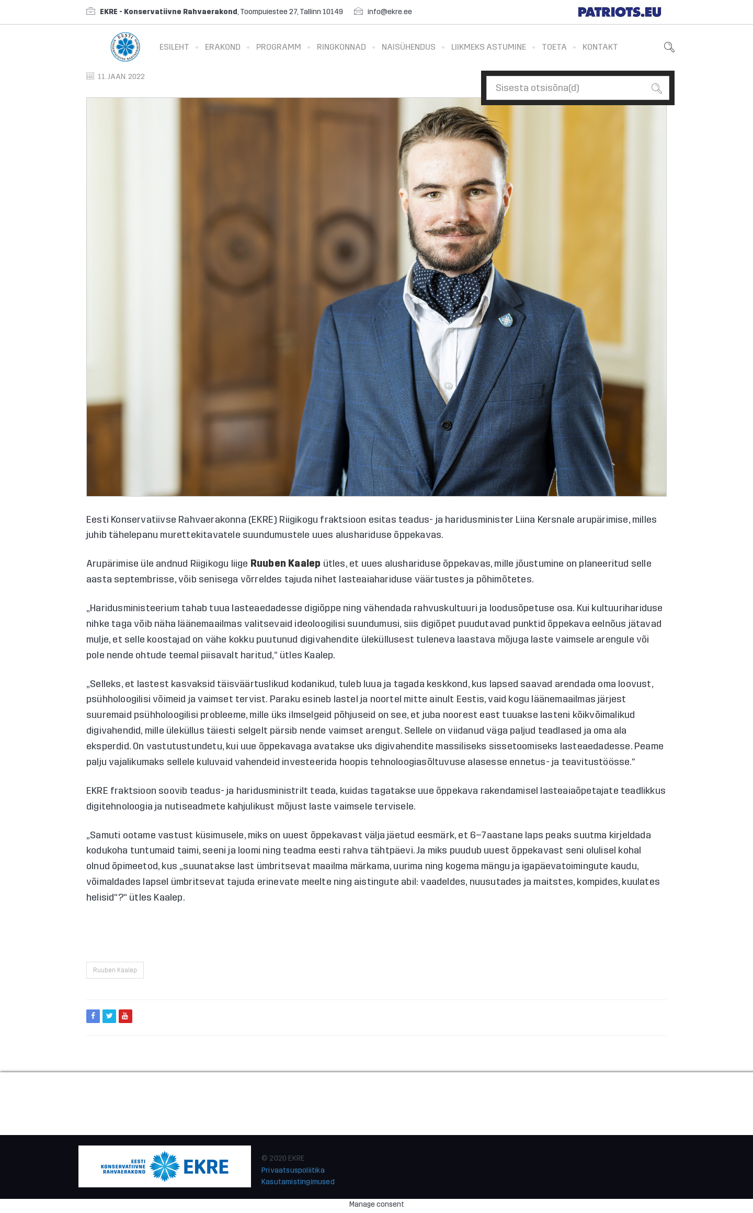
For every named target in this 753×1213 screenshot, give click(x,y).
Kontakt (600, 47)
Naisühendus (409, 47)
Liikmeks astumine (488, 47)
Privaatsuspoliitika (293, 1170)
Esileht (174, 47)
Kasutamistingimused (298, 1181)
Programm (278, 47)
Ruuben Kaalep (115, 970)
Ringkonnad (341, 47)
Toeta (554, 47)
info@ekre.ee (390, 11)
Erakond (223, 47)
